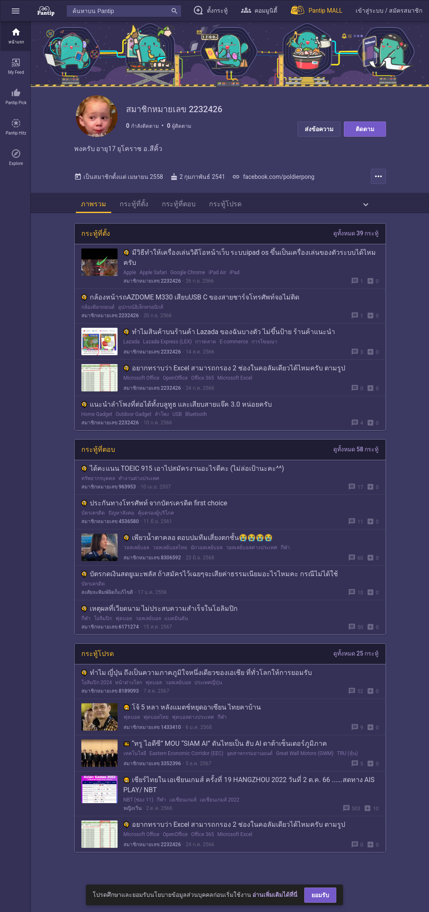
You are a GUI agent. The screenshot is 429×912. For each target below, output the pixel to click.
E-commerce (234, 350)
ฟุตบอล (123, 627)
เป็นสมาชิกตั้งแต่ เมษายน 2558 (118, 185)
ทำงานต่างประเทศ (138, 487)
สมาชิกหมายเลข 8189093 (110, 700)
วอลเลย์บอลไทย (170, 556)
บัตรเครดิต (93, 522)
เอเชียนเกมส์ (182, 809)
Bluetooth (195, 423)
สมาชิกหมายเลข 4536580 (110, 530)
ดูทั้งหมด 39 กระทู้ (356, 242)
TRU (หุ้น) (347, 762)
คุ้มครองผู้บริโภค (156, 522)
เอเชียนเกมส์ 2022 (219, 809)
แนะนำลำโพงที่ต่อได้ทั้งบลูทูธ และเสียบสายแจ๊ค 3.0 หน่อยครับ (176, 413)
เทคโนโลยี (134, 762)
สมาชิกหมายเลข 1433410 (152, 736)
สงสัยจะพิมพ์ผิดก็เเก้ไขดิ (107, 601)
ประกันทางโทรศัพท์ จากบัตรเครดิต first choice (154, 512)
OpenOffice (175, 387)
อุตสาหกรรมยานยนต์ (250, 762)
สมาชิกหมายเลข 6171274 (110, 636)
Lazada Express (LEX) (167, 350)
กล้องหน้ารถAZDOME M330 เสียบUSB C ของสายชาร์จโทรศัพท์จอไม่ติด (190, 306)
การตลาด (205, 350)
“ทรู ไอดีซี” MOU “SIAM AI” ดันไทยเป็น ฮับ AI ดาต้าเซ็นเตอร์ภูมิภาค (225, 752)
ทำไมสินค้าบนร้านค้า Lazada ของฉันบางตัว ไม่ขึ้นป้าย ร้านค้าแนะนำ (229, 341)
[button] (15, 10)
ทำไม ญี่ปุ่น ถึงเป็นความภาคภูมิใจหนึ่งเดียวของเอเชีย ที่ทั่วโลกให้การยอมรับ (196, 681)
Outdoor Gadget (133, 423)
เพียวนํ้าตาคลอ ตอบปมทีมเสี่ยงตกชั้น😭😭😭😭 (198, 546)
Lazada (131, 350)
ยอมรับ (320, 895)
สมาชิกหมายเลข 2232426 (152, 290)
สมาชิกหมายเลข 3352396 (152, 772)
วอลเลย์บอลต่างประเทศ (251, 556)
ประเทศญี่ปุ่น (208, 691)
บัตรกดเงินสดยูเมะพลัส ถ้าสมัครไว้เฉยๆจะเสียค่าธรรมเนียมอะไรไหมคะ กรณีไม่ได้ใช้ (209, 583)
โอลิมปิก (103, 627)
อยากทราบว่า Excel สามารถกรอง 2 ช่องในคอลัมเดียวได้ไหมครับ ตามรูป (234, 377)
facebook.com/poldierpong (273, 185)
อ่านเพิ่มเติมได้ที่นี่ (275, 894)
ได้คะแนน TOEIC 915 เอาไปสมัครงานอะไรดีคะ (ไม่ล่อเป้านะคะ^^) (182, 477)
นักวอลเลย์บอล (206, 556)
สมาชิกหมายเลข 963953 (108, 496)
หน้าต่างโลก (128, 691)
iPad (234, 281)
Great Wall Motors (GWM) (305, 762)
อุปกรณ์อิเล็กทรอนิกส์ (140, 316)
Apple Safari (153, 281)
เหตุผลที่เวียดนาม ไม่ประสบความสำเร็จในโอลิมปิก (159, 617)
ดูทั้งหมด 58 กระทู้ (356, 458)
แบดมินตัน (176, 627)
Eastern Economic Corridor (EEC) (186, 762)
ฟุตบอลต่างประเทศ (193, 726)
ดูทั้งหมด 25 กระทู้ (356, 662)
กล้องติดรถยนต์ (98, 316)
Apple (130, 281)
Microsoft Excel (234, 387)
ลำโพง (162, 423)
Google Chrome (187, 281)
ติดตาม (365, 129)
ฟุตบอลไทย (156, 726)
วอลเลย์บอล (136, 556)
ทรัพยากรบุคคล (98, 487)
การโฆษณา (264, 350)
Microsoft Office (141, 387)
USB (177, 423)
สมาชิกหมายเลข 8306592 (152, 566)
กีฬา (285, 556)
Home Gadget (97, 423)
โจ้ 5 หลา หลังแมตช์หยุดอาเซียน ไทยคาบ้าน (192, 716)
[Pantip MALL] (316, 10)
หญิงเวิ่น (132, 817)
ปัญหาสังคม (121, 522)
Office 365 (202, 387)
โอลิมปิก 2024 (96, 691)
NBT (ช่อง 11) (138, 809)
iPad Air (217, 281)
